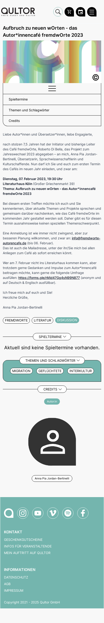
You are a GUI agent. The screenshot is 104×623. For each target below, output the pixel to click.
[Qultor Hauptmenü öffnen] (91, 11)
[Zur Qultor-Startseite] (8, 513)
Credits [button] (14, 121)
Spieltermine (50, 337)
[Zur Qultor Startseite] (18, 12)
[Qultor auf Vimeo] (52, 513)
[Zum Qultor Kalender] (80, 11)
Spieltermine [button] (18, 99)
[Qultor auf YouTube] (37, 513)
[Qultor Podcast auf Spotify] (67, 513)
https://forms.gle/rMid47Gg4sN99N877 (49, 278)
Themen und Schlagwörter (50, 360)
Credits (50, 389)
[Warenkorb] (69, 11)
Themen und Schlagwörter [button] (29, 110)
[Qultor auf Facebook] (83, 513)
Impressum (13, 590)
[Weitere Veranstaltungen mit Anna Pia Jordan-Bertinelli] (52, 441)
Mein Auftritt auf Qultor (27, 553)
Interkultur (80, 371)
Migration (21, 371)
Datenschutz (16, 577)
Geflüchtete (50, 371)
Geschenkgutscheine (23, 540)
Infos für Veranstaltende (28, 546)
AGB (7, 584)
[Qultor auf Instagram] (22, 513)
